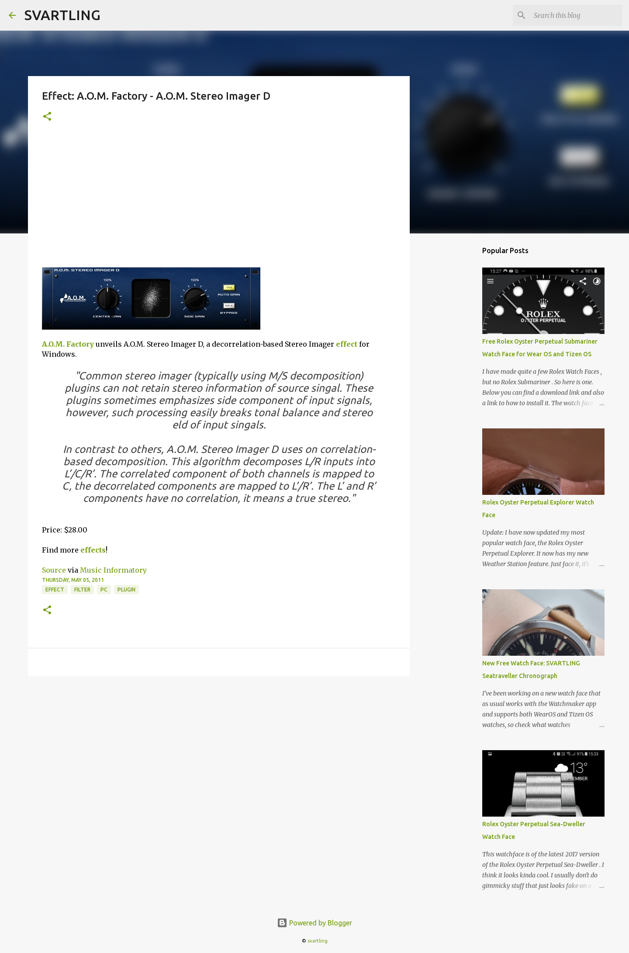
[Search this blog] (576, 15)
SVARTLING (62, 15)
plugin (126, 589)
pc (103, 589)
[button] (47, 117)
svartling (318, 940)
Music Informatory (113, 570)
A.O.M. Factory (68, 344)
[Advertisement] (219, 201)
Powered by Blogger (314, 923)
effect (346, 344)
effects (93, 550)
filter (82, 589)
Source (54, 570)
